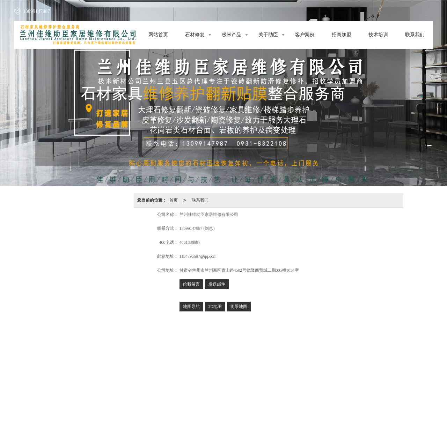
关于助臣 (268, 34)
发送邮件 (216, 284)
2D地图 (215, 306)
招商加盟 (341, 34)
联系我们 (415, 34)
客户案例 (305, 34)
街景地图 (238, 306)
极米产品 (231, 34)
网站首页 (158, 34)
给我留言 (191, 284)
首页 (173, 200)
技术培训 (378, 34)
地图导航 (191, 306)
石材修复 (195, 34)
